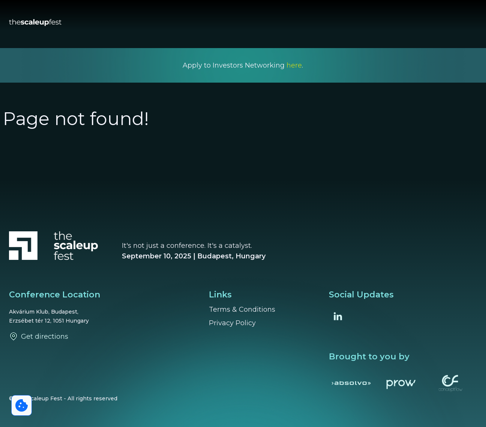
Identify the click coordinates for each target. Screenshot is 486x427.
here (294, 65)
